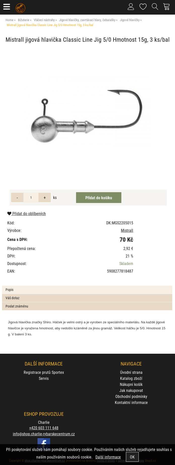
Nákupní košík (131, 384)
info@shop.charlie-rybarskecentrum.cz (44, 433)
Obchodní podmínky (131, 396)
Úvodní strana (131, 372)
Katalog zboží (131, 378)
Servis (44, 378)
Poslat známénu (17, 306)
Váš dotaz (12, 297)
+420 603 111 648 (43, 427)
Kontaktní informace (131, 402)
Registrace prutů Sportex (44, 372)
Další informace (108, 456)
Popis (9, 289)
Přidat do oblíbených (26, 213)
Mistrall (127, 230)
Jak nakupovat (131, 390)
